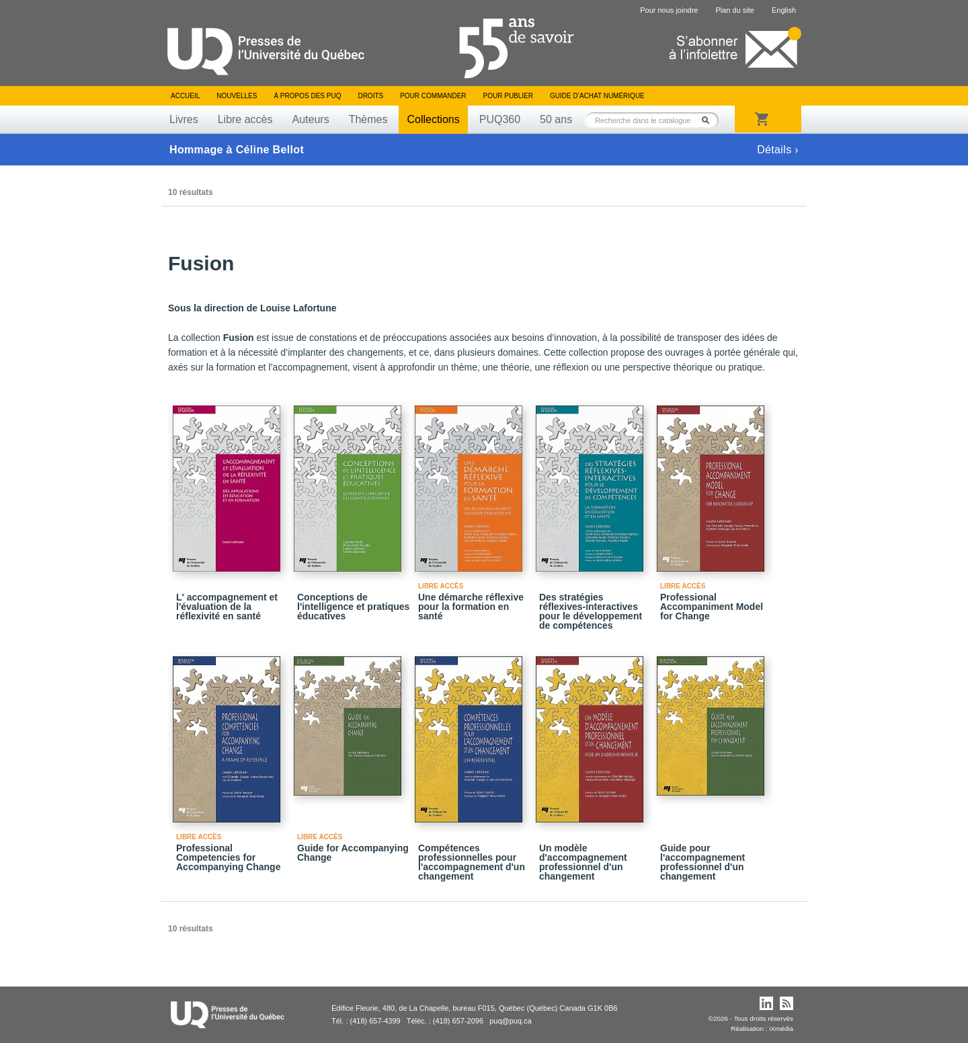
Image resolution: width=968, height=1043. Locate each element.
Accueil (185, 96)
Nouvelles (236, 96)
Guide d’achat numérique (597, 96)
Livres (183, 119)
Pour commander (433, 96)
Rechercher (709, 120)
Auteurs (310, 119)
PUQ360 (499, 119)
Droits (370, 96)
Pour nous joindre (669, 10)
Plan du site (734, 10)
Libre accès (245, 119)
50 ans (556, 119)
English (784, 10)
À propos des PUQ (307, 96)
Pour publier (508, 96)
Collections (433, 119)
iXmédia (781, 1028)
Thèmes (368, 119)
